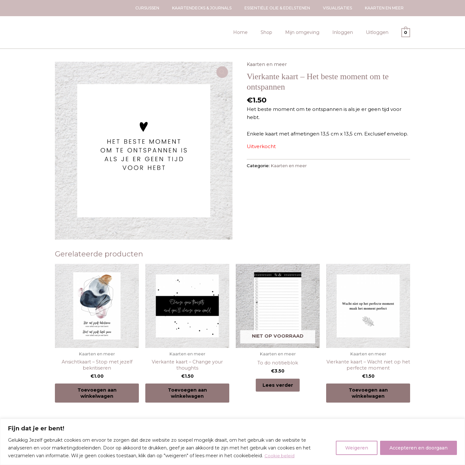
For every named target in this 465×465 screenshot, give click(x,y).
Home (258, 32)
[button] (222, 72)
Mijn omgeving (312, 32)
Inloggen (348, 32)
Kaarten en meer (268, 64)
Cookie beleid (279, 456)
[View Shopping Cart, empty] (405, 32)
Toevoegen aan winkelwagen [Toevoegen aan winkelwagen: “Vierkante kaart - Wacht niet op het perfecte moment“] (368, 395)
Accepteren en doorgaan (418, 448)
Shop (280, 32)
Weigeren (356, 448)
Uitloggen (379, 32)
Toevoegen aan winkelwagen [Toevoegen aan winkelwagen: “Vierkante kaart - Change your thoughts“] (187, 395)
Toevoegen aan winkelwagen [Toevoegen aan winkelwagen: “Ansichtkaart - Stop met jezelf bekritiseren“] (97, 395)
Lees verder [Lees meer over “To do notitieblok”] (277, 387)
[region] (232, 442)
